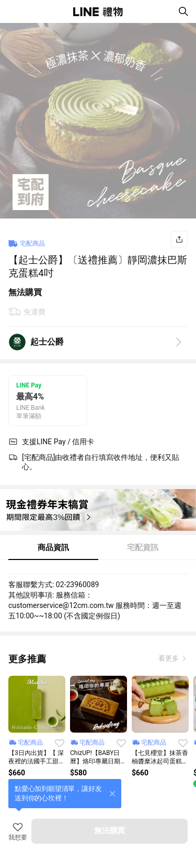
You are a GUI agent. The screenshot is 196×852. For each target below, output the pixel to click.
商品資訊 (53, 547)
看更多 (169, 658)
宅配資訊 (142, 547)
